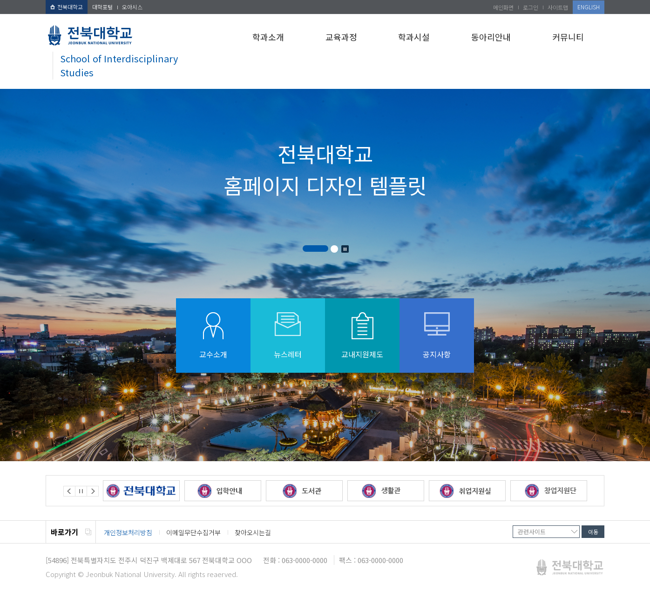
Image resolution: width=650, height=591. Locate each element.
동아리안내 (491, 37)
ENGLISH (588, 7)
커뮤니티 (568, 37)
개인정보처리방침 (128, 532)
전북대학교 (66, 7)
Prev (69, 491)
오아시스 (132, 7)
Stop (345, 249)
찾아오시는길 (253, 532)
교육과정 (341, 37)
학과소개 (268, 37)
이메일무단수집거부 (193, 532)
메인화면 (503, 7)
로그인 (530, 7)
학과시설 (414, 37)
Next (93, 491)
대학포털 (102, 7)
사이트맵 (558, 7)
